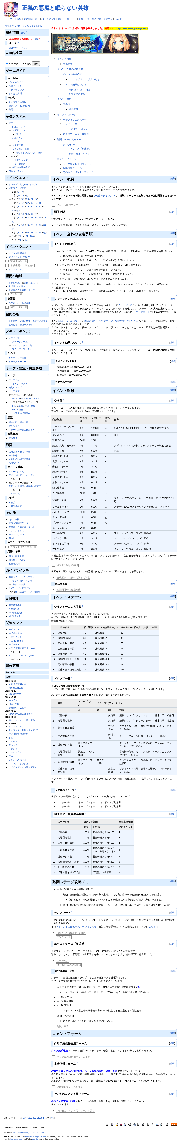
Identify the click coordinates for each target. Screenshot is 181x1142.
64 (23, 217)
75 (23, 225)
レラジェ (13, 748)
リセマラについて (17, 90)
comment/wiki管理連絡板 (21, 714)
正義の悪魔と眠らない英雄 (55, 8)
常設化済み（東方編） (22, 265)
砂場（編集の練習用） (19, 734)
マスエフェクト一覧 (22, 345)
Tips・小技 (14, 519)
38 (23, 206)
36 (36, 203)
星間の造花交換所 (21, 167)
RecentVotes (15, 694)
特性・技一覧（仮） (22, 349)
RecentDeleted (16, 688)
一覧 (87, 19)
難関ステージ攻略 (17, 188)
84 (44, 225)
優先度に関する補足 (67, 565)
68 (36, 217)
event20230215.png (31, 1117)
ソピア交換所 (18, 163)
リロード (69, 19)
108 (32, 236)
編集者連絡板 (15, 605)
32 (27, 203)
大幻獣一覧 (16, 294)
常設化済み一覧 (18, 261)
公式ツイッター (16, 637)
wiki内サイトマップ (18, 48)
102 (21, 236)
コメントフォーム (66, 159)
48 (13, 210)
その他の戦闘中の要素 (19, 459)
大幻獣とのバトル (17, 286)
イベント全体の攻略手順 (70, 69)
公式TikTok (14, 644)
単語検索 (96, 19)
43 (36, 206)
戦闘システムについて (19, 106)
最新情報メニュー (17, 708)
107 (26, 236)
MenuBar (13, 700)
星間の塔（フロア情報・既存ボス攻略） (28, 321)
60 (32, 214)
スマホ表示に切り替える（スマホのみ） (24, 26)
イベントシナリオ (17, 269)
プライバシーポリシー (40, 1133)
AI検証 (12, 502)
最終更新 (108, 19)
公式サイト (14, 629)
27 (19, 203)
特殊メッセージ (16, 534)
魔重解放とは (15, 438)
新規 (80, 19)
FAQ (14, 406)
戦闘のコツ (14, 109)
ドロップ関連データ (18, 523)
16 (23, 195)
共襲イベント (18, 137)
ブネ (11, 756)
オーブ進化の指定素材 (19, 413)
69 (40, 217)
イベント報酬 (64, 99)
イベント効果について (75, 84)
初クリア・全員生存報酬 (76, 134)
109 (21, 240)
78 (32, 225)
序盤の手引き (15, 86)
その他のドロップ (78, 129)
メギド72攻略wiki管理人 (21, 1133)
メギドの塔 (17, 145)
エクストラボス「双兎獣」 (77, 148)
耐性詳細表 (63, 1026)
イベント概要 (64, 58)
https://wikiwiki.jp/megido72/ (132, 28)
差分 (37, 19)
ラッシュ (16, 398)
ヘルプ (118, 19)
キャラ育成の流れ (17, 102)
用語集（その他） (17, 560)
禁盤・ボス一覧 (18, 307)
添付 (60, 19)
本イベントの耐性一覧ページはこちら (76, 926)
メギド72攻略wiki (17, 684)
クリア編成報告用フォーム (77, 164)
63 (19, 217)
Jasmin (35, 1139)
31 (23, 203)
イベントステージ (66, 114)
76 (27, 225)
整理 (27, 406)
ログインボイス (16, 530)
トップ (8, 19)
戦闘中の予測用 (16, 486)
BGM (11, 538)
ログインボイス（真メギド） (23, 767)
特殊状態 (13, 455)
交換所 (66, 104)
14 (19, 195)
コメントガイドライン (19, 588)
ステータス (63, 960)
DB (13, 409)
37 (19, 206)
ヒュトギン (14, 737)
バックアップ (48, 19)
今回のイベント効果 (79, 90)
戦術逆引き (14, 462)
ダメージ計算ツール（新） (22, 475)
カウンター (26, 398)
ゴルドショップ (20, 160)
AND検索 (13, 63)
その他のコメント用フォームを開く (76, 1110)
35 (32, 203)
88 (23, 232)
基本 (20, 406)
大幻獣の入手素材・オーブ (22, 290)
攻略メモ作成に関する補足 (71, 932)
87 (19, 232)
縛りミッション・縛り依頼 (29, 152)
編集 (19, 19)
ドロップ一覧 (70, 123)
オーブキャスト (20, 383)
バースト (35, 398)
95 (36, 232)
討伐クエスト (30, 283)
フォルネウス (15, 752)
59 (27, 214)
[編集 (22, 33)
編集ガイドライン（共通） (22, 577)
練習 (17, 592)
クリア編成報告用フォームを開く (74, 1057)
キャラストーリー (17, 361)
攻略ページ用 (18, 584)
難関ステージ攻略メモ (69, 139)
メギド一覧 (14, 338)
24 (32, 199)
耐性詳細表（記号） (79, 153)
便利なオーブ (15, 387)
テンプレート (70, 144)
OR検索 (27, 63)
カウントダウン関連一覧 (23, 547)
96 (40, 232)
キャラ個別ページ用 (22, 581)
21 (23, 199)
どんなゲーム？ (16, 82)
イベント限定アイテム (68, 205)
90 (27, 232)
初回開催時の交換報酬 (68, 589)
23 (27, 199)
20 (19, 199)
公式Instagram (16, 641)
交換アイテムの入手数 (75, 119)
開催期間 (67, 64)
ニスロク (13, 741)
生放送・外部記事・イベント (23, 527)
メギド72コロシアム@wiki (21, 655)
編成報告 (24, 592)
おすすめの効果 (77, 94)
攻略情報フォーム (72, 168)
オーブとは (14, 380)
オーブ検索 (14, 391)
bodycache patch (16, 1139)
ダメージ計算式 (16, 471)
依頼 (27, 149)
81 (36, 225)
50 (19, 214)
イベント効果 (125, 305)
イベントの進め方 (72, 74)
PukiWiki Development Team (35, 1137)
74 (19, 225)
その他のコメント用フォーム (78, 172)
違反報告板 (14, 609)
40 (32, 206)
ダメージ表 (14, 493)
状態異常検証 (15, 506)
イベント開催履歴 (17, 253)
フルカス (13, 745)
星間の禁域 (14, 283)
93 (32, 232)
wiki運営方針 (15, 616)
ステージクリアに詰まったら (84, 79)
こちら (152, 926)
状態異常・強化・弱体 (19, 451)
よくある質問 (15, 93)
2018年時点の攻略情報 (69, 965)
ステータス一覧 (20, 341)
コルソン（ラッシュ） (19, 763)
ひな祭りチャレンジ (104, 195)
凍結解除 (28, 19)
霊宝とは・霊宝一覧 (18, 422)
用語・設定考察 (16, 556)
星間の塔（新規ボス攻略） (22, 324)
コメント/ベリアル (18, 760)
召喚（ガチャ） (16, 171)
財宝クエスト (18, 126)
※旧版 (20, 409)
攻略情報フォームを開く (70, 1087)
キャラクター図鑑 (17, 358)
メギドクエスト (20, 130)
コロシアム (17, 141)
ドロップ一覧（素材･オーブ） (23, 184)
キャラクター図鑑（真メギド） (24, 730)
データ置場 (35, 592)
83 (40, 225)
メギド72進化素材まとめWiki (23, 648)
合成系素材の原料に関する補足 (73, 577)
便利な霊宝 (14, 426)
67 (32, 217)
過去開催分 (75, 109)
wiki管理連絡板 (16, 612)
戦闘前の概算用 (33, 486)
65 (27, 217)
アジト (12, 123)
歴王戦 (19, 134)
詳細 (37, 39)
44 (40, 206)
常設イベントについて (19, 257)
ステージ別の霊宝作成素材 (22, 429)
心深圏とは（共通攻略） (21, 303)
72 (44, 217)
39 (27, 206)
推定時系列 (14, 563)
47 (44, 206)
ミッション (17, 149)
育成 (33, 406)
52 (23, 214)
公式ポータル (15, 633)
